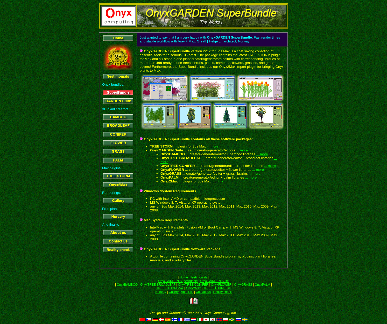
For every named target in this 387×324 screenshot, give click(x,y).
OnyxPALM (262, 284)
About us (187, 292)
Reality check (222, 292)
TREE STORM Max (169, 288)
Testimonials (198, 277)
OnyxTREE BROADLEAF (157, 284)
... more (212, 146)
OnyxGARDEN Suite (214, 281)
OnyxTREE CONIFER (193, 284)
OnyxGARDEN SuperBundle (178, 281)
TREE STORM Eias (216, 288)
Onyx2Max (193, 288)
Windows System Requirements (169, 191)
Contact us (203, 292)
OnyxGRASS (243, 284)
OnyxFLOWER (221, 284)
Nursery (160, 292)
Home (184, 277)
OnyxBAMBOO (127, 284)
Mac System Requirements (165, 220)
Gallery (174, 292)
